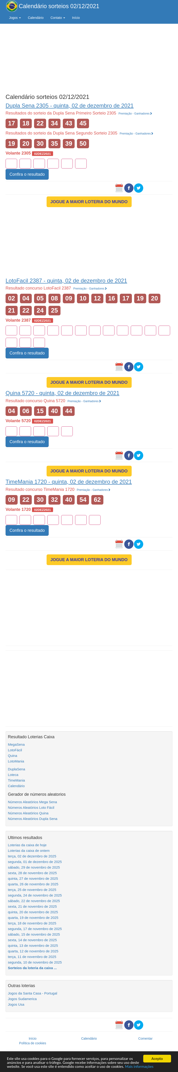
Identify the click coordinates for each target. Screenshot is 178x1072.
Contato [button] (58, 18)
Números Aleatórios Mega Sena (32, 802)
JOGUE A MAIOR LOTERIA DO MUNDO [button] (89, 201)
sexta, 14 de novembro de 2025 (32, 940)
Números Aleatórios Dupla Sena (32, 819)
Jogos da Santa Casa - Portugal (32, 993)
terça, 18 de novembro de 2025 (32, 923)
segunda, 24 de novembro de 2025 (35, 895)
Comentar (145, 1038)
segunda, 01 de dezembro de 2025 (35, 862)
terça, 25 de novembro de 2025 (32, 890)
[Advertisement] (89, 57)
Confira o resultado (27, 174)
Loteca (13, 775)
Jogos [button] (15, 18)
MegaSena (16, 744)
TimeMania (16, 780)
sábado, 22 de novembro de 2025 (34, 901)
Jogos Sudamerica (22, 999)
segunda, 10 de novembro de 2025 (35, 962)
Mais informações (139, 1066)
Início (76, 18)
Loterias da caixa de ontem (29, 851)
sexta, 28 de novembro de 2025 (32, 873)
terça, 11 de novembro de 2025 (32, 957)
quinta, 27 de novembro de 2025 (33, 878)
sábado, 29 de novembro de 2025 (34, 867)
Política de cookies (32, 1043)
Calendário (36, 18)
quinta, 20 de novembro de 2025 (33, 912)
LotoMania (16, 761)
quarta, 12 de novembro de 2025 (33, 951)
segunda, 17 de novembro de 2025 (35, 929)
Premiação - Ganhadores (135, 113)
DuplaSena (16, 769)
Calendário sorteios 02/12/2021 (59, 6)
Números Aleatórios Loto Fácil (31, 807)
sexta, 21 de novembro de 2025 (32, 906)
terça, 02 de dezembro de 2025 (32, 856)
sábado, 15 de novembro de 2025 (34, 934)
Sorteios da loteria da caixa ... (32, 968)
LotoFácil (15, 750)
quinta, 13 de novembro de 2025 (33, 945)
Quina (12, 756)
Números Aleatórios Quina (28, 813)
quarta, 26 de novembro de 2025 (33, 884)
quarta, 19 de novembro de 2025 (33, 918)
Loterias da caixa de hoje (27, 845)
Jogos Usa (16, 1004)
